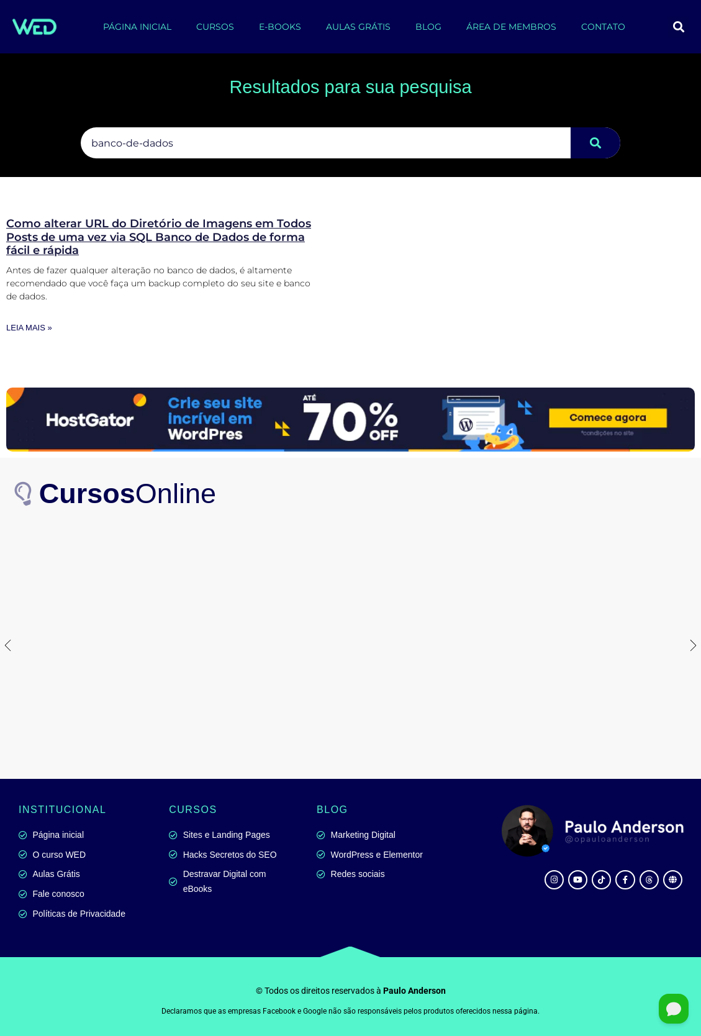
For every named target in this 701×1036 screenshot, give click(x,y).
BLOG (428, 26)
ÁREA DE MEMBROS (511, 26)
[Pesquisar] (595, 142)
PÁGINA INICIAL (137, 26)
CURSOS (215, 26)
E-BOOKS (280, 26)
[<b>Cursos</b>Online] (24, 493)
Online (128, 493)
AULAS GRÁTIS (358, 26)
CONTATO (603, 26)
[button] (678, 27)
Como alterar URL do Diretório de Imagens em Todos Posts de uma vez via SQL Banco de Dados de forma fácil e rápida (158, 237)
